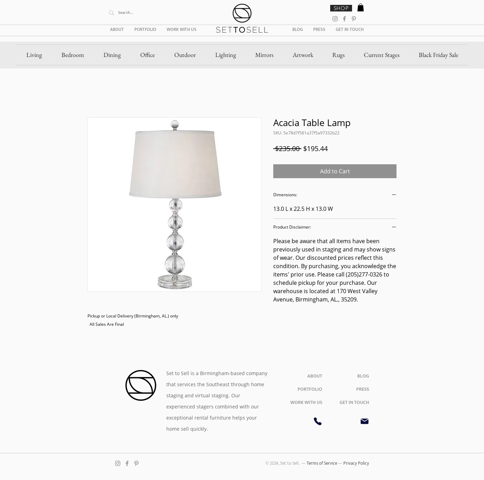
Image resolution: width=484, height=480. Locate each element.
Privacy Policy (356, 463)
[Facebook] (344, 18)
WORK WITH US (306, 402)
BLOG (363, 376)
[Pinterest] (353, 18)
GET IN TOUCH (354, 402)
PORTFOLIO (310, 389)
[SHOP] (341, 8)
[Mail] (364, 421)
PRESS (362, 389)
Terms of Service (322, 463)
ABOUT (314, 376)
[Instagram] (335, 18)
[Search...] (157, 13)
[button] (360, 7)
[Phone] (317, 421)
